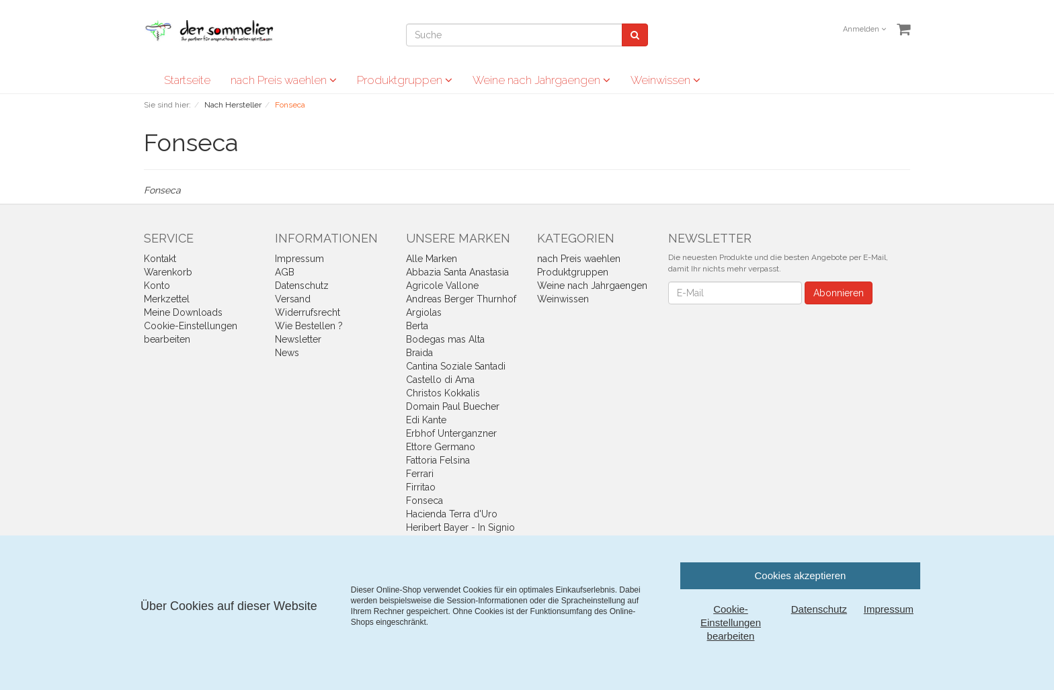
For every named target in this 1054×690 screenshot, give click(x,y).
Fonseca (424, 500)
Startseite (187, 80)
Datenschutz (302, 285)
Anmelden (864, 29)
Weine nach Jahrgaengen (541, 80)
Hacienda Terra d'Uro (451, 514)
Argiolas (424, 312)
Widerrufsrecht (307, 312)
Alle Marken (431, 258)
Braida (419, 352)
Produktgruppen (404, 80)
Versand (293, 299)
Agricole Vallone (442, 285)
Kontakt (160, 258)
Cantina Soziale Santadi (455, 366)
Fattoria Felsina (438, 460)
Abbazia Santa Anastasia (457, 272)
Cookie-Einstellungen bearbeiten (730, 622)
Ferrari (420, 473)
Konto (157, 285)
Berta (417, 325)
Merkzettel (167, 299)
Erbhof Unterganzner (451, 433)
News (287, 352)
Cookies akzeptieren (800, 575)
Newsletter (298, 339)
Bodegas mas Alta (445, 339)
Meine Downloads (183, 312)
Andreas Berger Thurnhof (461, 299)
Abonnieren (838, 293)
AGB (284, 272)
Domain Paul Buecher (452, 406)
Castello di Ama (440, 379)
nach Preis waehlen (284, 80)
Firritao (421, 487)
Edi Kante (426, 420)
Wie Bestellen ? (309, 325)
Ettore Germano (440, 446)
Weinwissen (665, 80)
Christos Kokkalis (443, 393)
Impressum (299, 258)
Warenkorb (168, 272)
